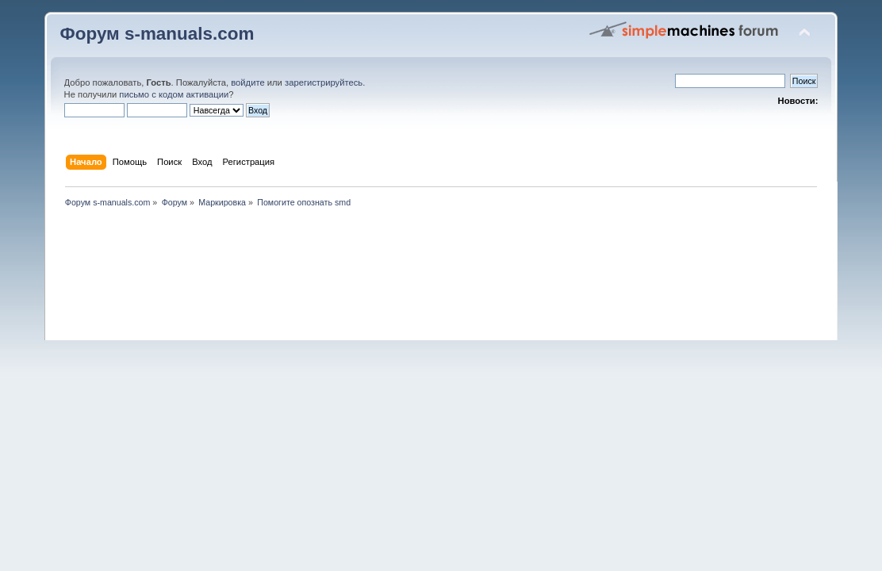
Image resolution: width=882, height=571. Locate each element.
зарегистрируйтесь (323, 82)
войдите (247, 82)
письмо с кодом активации (173, 94)
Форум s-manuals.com (157, 34)
